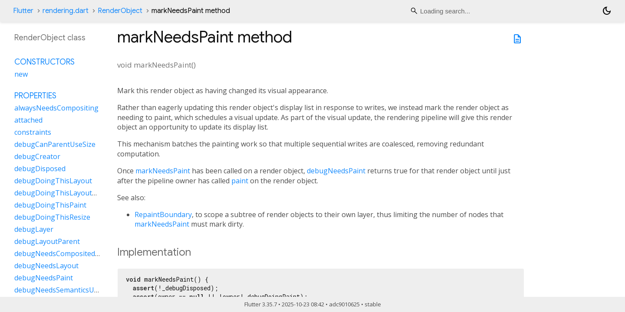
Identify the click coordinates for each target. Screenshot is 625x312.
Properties (35, 96)
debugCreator (37, 156)
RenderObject (120, 10)
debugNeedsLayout (46, 265)
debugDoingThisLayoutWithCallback (74, 193)
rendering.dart (66, 10)
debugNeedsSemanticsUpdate (63, 290)
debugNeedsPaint (336, 171)
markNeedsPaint (162, 171)
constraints (32, 132)
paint (239, 180)
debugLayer (33, 229)
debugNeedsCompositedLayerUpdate (75, 253)
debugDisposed (40, 168)
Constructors (44, 62)
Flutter (23, 10)
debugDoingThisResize (52, 217)
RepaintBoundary (163, 214)
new (21, 74)
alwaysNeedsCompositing (56, 108)
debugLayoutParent (47, 241)
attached (28, 120)
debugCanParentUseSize (54, 144)
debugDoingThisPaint (50, 205)
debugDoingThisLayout (53, 180)
